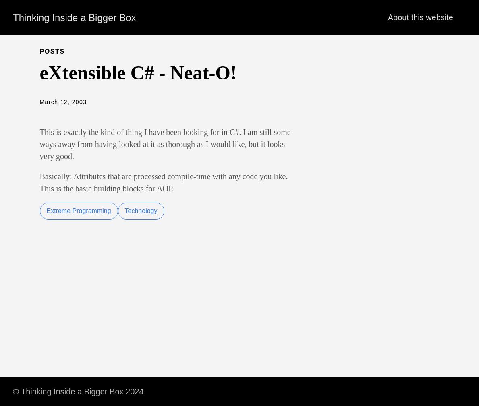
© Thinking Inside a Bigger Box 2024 (78, 391)
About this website (420, 17)
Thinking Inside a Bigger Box (74, 17)
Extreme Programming (79, 210)
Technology (141, 210)
